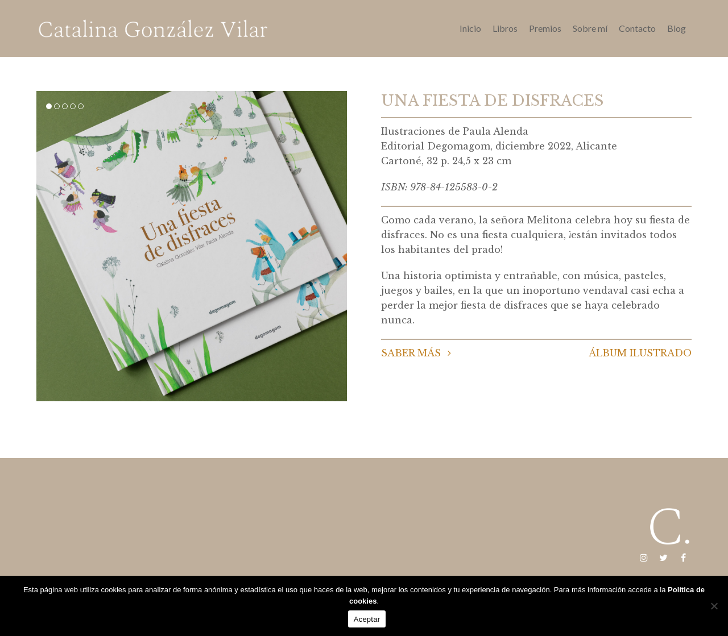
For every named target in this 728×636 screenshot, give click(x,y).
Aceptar (367, 619)
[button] (49, 106)
